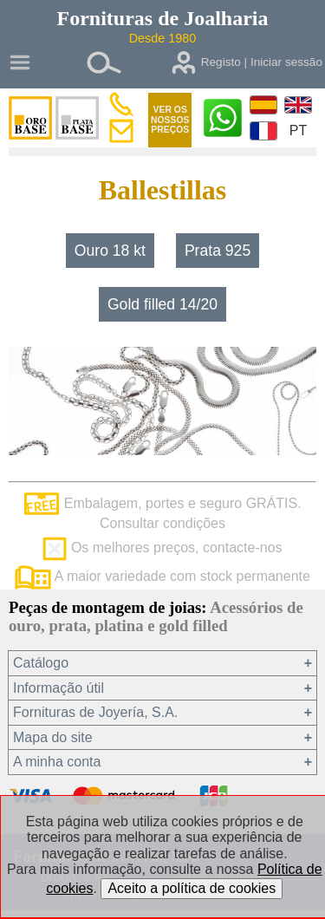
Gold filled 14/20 (162, 304)
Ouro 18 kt (110, 250)
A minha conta (57, 761)
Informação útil (58, 688)
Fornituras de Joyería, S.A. (95, 712)
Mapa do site (53, 737)
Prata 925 (217, 250)
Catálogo (40, 662)
